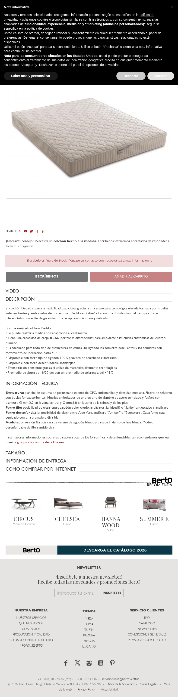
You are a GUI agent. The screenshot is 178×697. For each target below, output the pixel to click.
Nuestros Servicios (31, 618)
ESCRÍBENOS (46, 276)
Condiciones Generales (147, 634)
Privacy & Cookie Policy (147, 640)
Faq (147, 618)
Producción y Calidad (31, 634)
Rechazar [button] (131, 76)
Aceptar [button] (161, 76)
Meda (89, 619)
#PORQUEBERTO (31, 646)
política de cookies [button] (40, 28)
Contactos (31, 629)
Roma (89, 624)
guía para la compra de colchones (40, 442)
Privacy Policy (86, 689)
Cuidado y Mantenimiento (31, 640)
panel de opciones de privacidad (96, 65)
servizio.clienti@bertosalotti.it (120, 679)
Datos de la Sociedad (120, 684)
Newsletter (147, 629)
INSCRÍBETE (112, 593)
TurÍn (89, 630)
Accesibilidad (109, 689)
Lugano (89, 646)
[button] (89, 291)
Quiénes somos (31, 623)
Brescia (89, 641)
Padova (89, 635)
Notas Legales (149, 684)
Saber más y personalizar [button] (30, 76)
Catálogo (147, 623)
